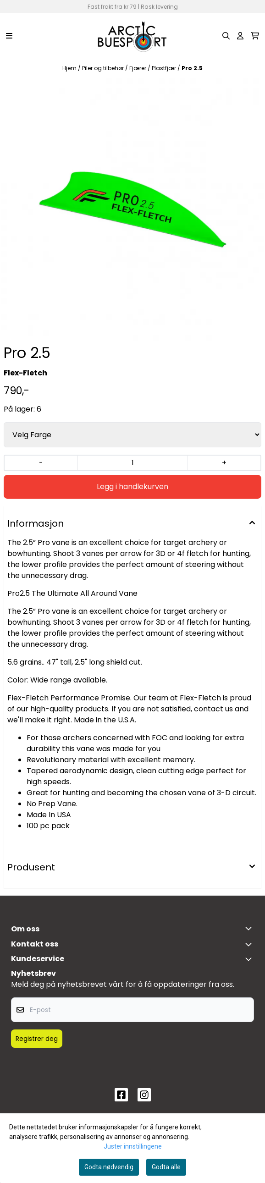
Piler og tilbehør (103, 68)
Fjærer (138, 68)
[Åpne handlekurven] (255, 35)
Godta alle (166, 1167)
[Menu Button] (9, 35)
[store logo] (132, 35)
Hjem (70, 68)
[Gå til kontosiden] (240, 35)
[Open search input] (226, 35)
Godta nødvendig (108, 1167)
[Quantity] (132, 463)
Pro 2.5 (192, 68)
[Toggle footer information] (250, 928)
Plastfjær (164, 68)
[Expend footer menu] (250, 959)
